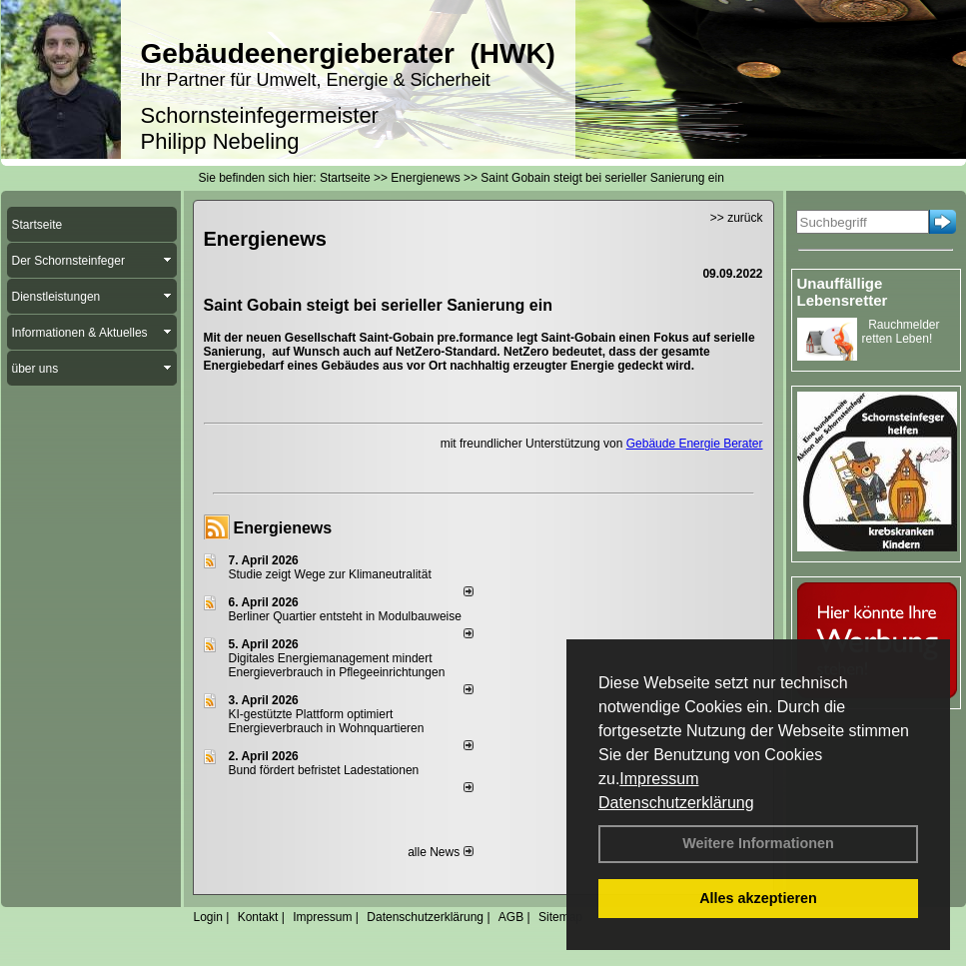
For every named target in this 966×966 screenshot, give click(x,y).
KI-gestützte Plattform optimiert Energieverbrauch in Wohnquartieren (327, 721)
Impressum (658, 778)
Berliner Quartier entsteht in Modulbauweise (345, 616)
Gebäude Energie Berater (694, 444)
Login (208, 917)
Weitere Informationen (758, 843)
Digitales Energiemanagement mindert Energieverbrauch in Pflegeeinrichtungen (337, 665)
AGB (510, 917)
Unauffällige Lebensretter (842, 292)
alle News (440, 852)
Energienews (283, 527)
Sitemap (560, 917)
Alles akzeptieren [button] (758, 898)
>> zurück (736, 218)
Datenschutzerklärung (676, 802)
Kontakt (258, 917)
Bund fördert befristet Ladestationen (324, 770)
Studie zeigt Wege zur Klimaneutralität (330, 574)
